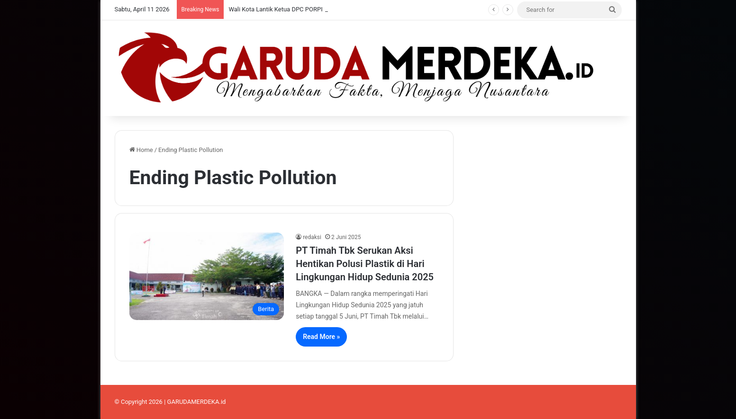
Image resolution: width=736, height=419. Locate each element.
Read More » (321, 336)
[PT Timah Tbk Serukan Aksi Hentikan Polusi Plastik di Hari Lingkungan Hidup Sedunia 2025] (206, 276)
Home (141, 149)
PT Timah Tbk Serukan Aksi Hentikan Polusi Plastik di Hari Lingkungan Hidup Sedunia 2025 (365, 264)
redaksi (312, 237)
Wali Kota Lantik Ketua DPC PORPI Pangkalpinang (296, 9)
